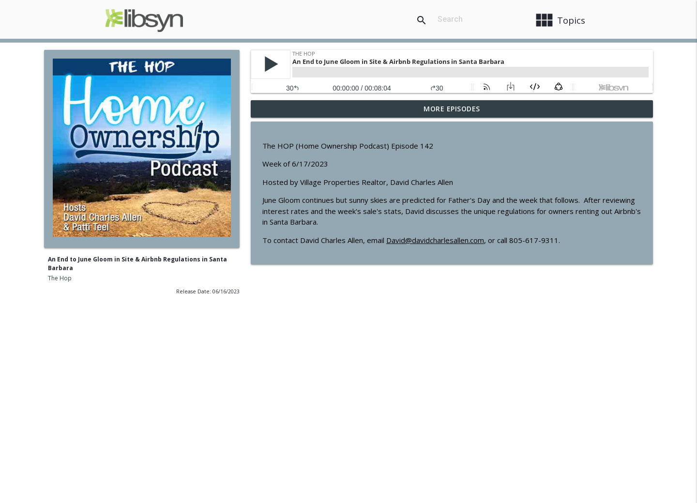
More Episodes (452, 108)
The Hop (60, 278)
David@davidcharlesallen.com (435, 240)
